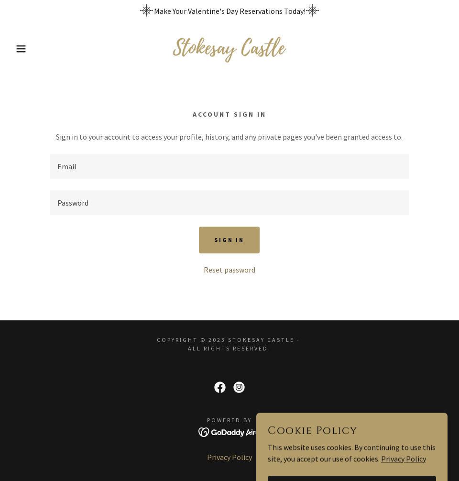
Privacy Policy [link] (229, 457)
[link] (229, 49)
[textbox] (229, 166)
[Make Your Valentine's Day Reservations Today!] (229, 11)
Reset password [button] (229, 269)
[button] (22, 48)
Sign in (229, 239)
